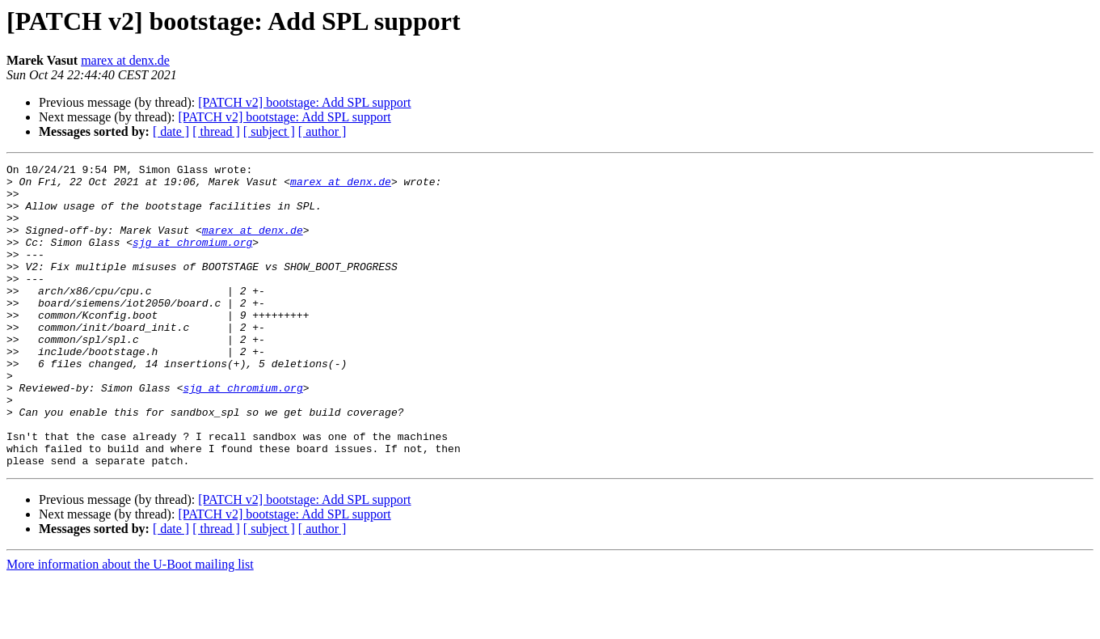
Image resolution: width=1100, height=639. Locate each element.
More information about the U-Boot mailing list (130, 625)
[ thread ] (216, 131)
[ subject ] (269, 131)
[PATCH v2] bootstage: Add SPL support (304, 102)
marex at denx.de (125, 60)
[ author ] (322, 131)
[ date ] (171, 131)
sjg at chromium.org (192, 259)
